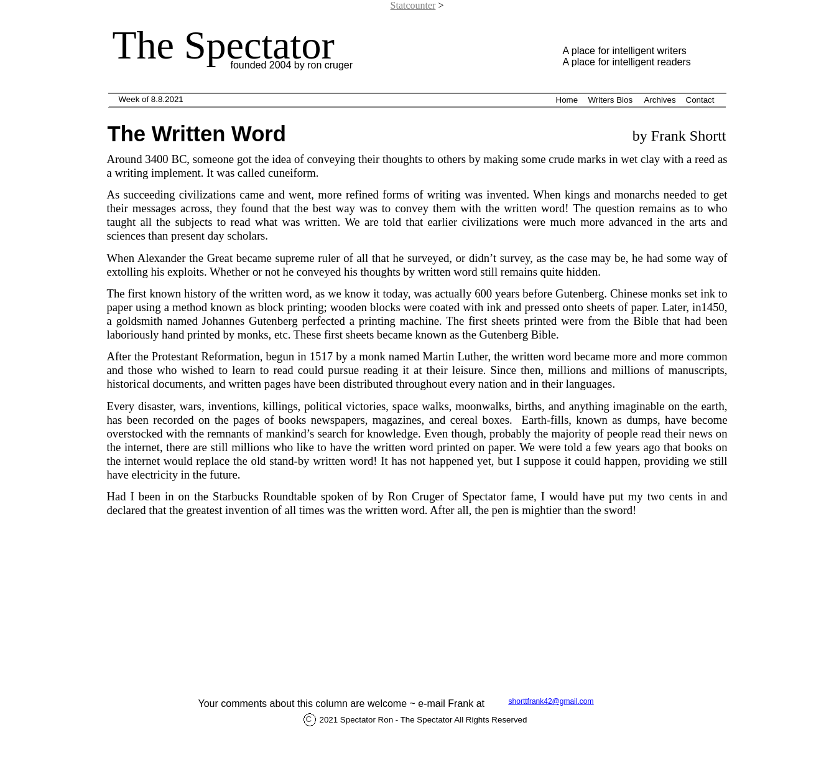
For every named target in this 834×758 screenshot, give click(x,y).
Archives (660, 100)
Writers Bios (610, 100)
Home (567, 100)
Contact (700, 100)
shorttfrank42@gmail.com (551, 701)
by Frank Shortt (677, 136)
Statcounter (413, 5)
